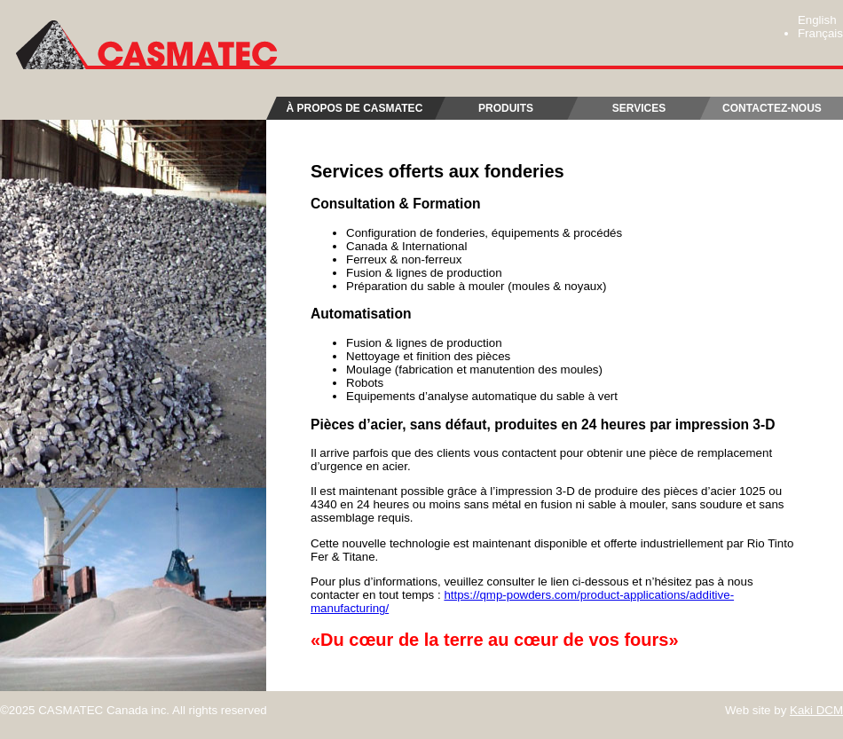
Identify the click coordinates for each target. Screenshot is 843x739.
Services (639, 108)
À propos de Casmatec (353, 108)
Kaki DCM (816, 710)
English (817, 20)
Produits (505, 108)
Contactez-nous (772, 108)
